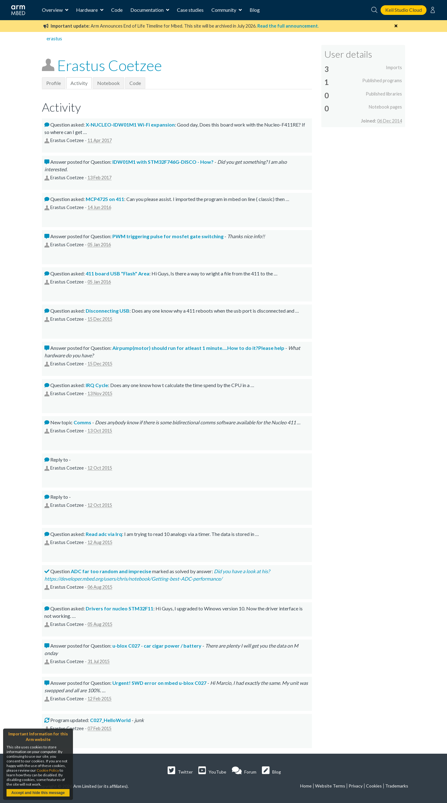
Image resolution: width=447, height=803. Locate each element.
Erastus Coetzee (109, 65)
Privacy (356, 785)
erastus (54, 38)
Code (117, 10)
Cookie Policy (48, 770)
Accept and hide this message (38, 793)
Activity (79, 83)
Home (306, 785)
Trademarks (396, 785)
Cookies (374, 785)
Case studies (190, 10)
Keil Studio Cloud (403, 10)
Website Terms (330, 785)
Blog (255, 10)
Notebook (108, 83)
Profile (53, 83)
